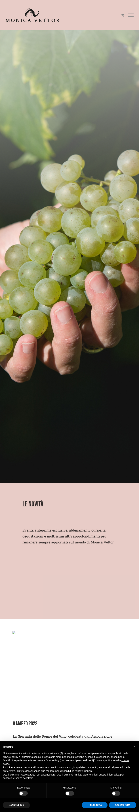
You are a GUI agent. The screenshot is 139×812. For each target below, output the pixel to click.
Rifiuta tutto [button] (95, 805)
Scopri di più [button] (16, 805)
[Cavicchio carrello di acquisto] (122, 15)
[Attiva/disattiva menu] (131, 15)
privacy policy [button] (10, 756)
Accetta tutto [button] (122, 805)
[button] (134, 746)
